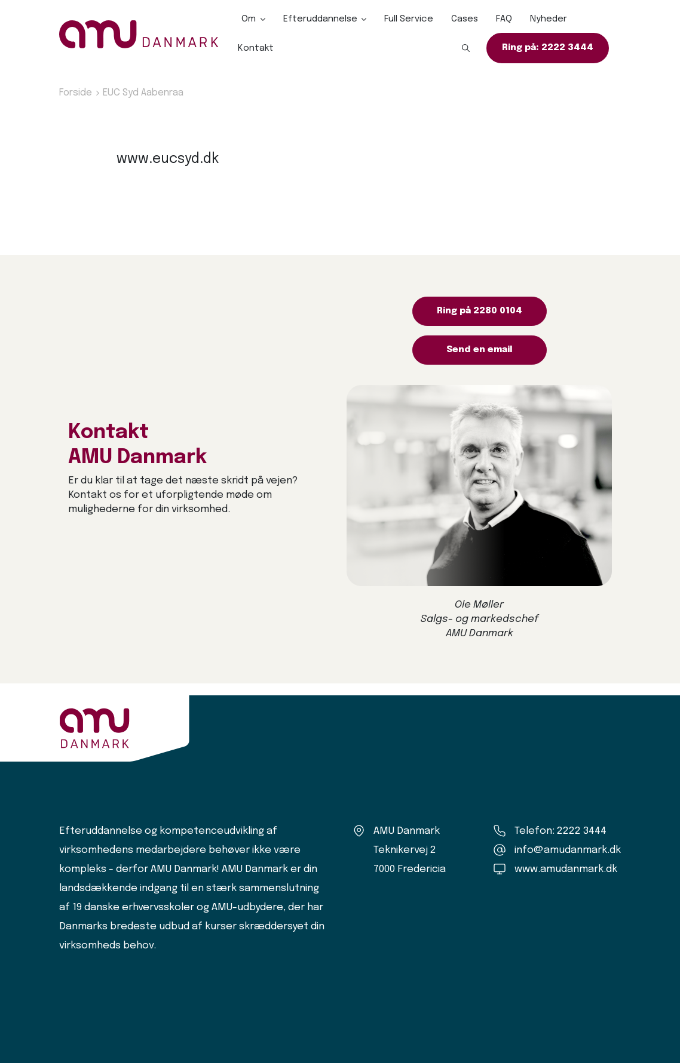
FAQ (504, 19)
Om (248, 19)
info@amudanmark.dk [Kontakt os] (567, 850)
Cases (464, 19)
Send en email (479, 350)
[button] (466, 48)
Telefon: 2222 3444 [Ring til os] (560, 831)
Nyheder (548, 19)
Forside (75, 93)
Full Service (408, 19)
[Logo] (139, 34)
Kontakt (256, 48)
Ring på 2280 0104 (479, 311)
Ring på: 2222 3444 (547, 48)
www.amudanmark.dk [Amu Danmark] (565, 869)
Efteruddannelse (320, 19)
